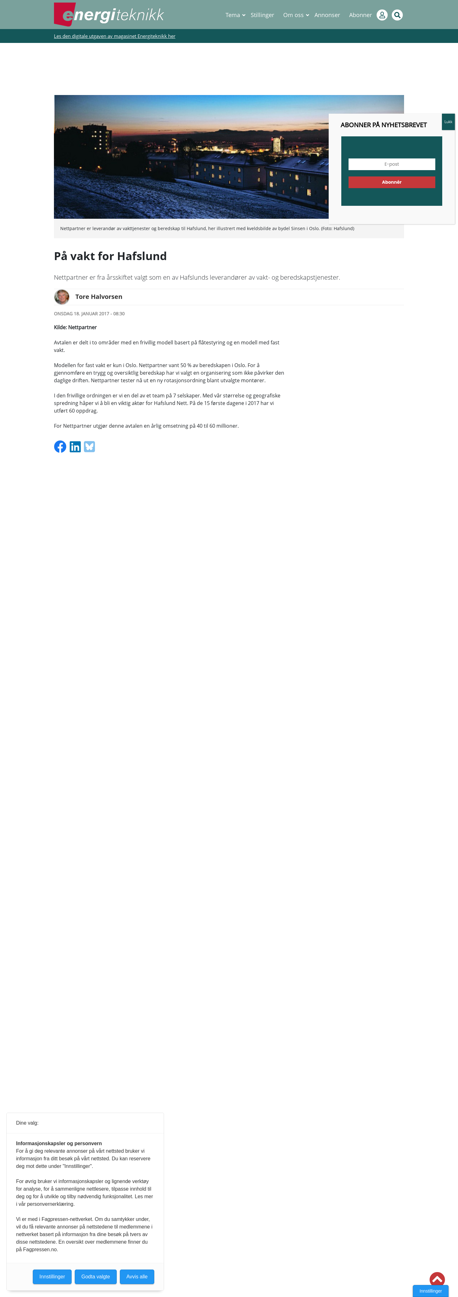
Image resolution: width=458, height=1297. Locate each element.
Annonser (327, 15)
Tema (233, 15)
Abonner (360, 15)
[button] (437, 1280)
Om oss (293, 15)
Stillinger (262, 15)
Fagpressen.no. (40, 1249)
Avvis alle (137, 1276)
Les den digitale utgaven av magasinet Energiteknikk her (114, 36)
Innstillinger (431, 1291)
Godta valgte (95, 1276)
